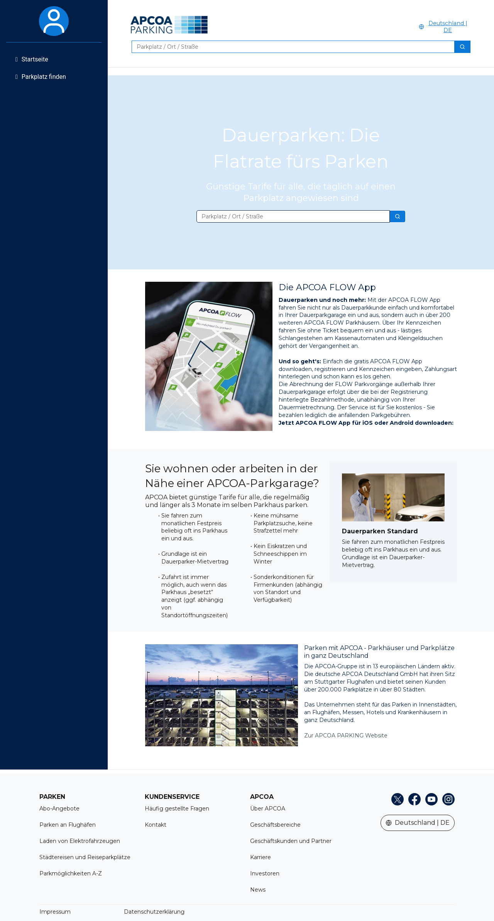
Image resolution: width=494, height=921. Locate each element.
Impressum (55, 911)
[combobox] (290, 47)
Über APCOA (267, 808)
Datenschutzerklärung (154, 911)
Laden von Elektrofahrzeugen (79, 841)
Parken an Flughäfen (67, 824)
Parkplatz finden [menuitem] (40, 76)
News (258, 889)
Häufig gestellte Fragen (177, 808)
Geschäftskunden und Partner (291, 841)
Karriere (260, 857)
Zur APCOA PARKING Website (345, 735)
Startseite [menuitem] (31, 59)
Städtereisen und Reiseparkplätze (84, 857)
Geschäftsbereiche (275, 824)
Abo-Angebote (59, 808)
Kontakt (155, 824)
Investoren (264, 873)
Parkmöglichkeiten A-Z (70, 873)
